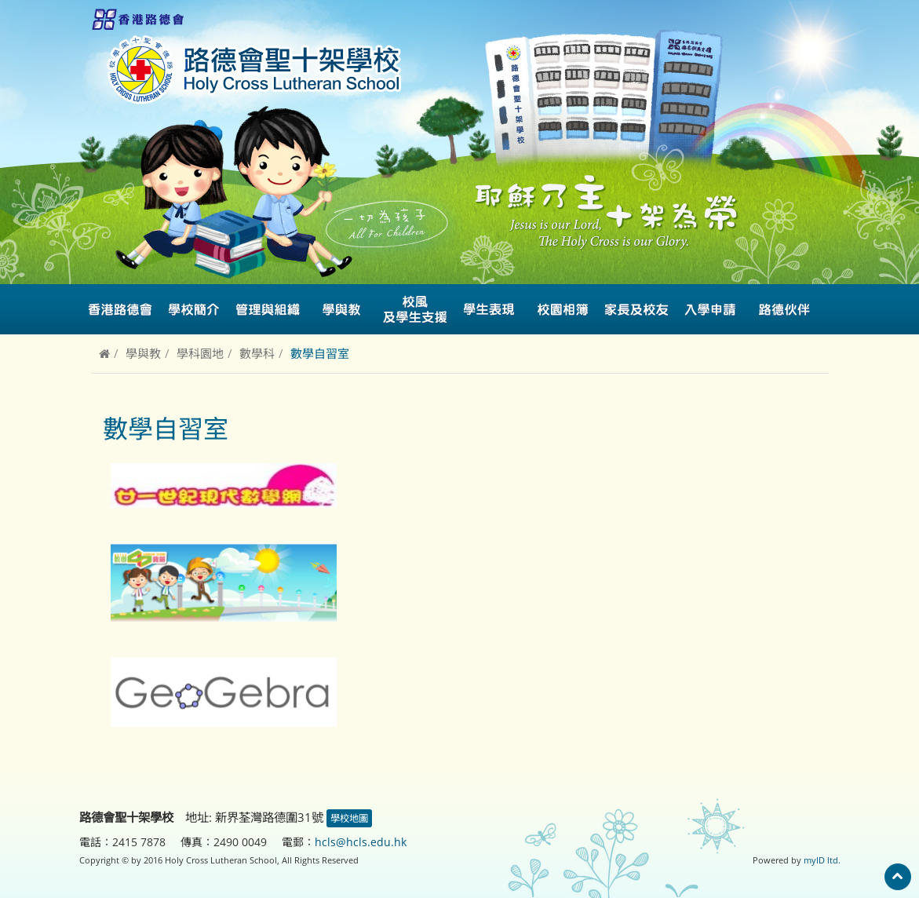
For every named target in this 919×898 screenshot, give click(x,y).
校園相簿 (563, 309)
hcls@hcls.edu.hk (361, 841)
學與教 (143, 353)
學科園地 (200, 353)
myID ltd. (822, 860)
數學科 (257, 353)
